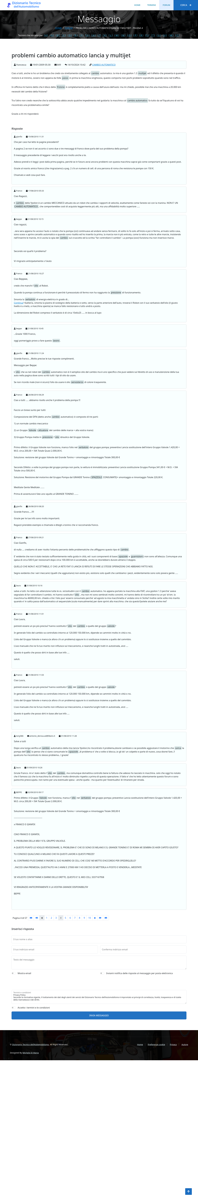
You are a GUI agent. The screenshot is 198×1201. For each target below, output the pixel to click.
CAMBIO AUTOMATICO (104, 64)
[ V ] (165, 35)
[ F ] (81, 35)
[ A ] (52, 35)
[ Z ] (177, 35)
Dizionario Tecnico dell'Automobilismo (30, 1044)
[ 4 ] (46, 35)
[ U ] (159, 35)
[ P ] (136, 35)
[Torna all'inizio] (188, 1191)
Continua (18, 302)
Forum (166, 5)
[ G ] (87, 35)
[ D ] (70, 35)
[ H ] (93, 35)
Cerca (185, 5)
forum (69, 28)
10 (89, 917)
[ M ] (116, 35)
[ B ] (58, 35)
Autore (185, 1044)
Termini (151, 5)
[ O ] (129, 35)
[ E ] (76, 35)
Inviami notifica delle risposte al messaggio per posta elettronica (139, 1025)
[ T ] (153, 35)
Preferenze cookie (156, 1044)
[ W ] (171, 35)
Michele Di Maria (31, 1052)
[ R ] (141, 35)
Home (137, 5)
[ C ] (64, 35)
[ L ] (110, 35)
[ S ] (147, 35)
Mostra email (24, 1025)
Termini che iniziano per (30, 35)
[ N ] (123, 35)
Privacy (173, 1044)
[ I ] (99, 35)
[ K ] (105, 35)
